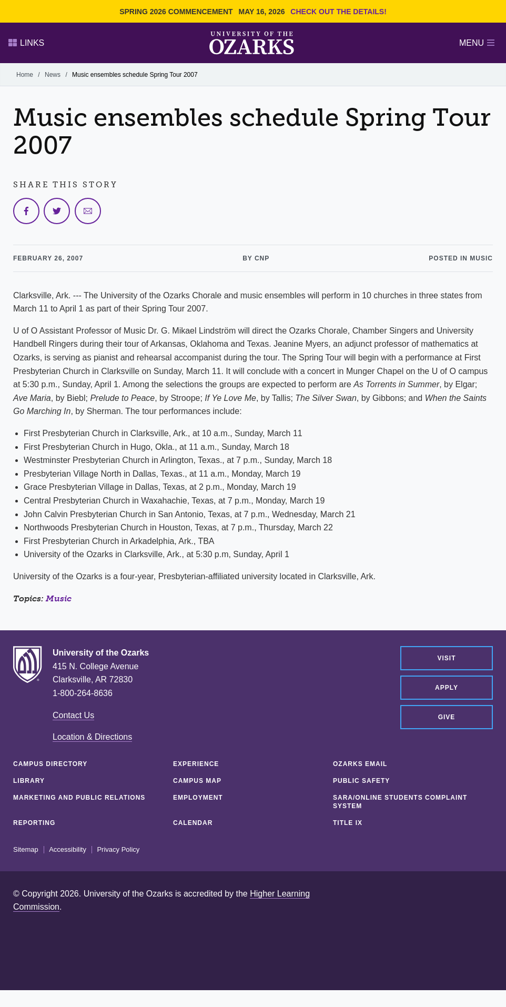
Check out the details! (338, 11)
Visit (446, 658)
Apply (446, 687)
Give (447, 717)
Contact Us (73, 715)
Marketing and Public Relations (79, 797)
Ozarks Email (360, 764)
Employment (198, 797)
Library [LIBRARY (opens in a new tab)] (29, 780)
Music (59, 598)
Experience (196, 764)
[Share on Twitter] (57, 211)
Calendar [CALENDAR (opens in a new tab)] (192, 823)
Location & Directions (92, 736)
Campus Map (197, 780)
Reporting (34, 823)
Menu (476, 42)
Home (24, 74)
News (52, 74)
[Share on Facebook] (26, 211)
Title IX (347, 823)
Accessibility (67, 849)
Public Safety (361, 780)
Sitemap (25, 849)
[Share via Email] (88, 211)
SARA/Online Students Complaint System (400, 802)
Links (26, 42)
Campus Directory (50, 764)
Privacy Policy (118, 849)
